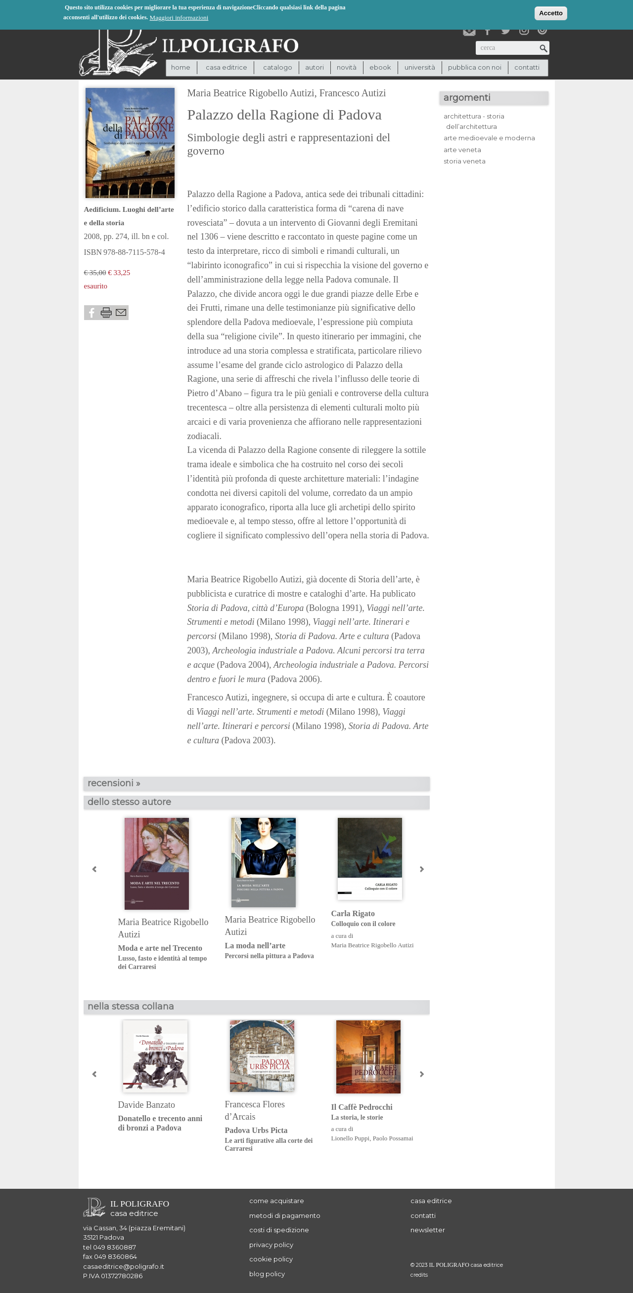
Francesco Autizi (352, 92)
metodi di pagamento (284, 1215)
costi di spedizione (279, 1230)
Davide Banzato (146, 1105)
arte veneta (462, 150)
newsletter (427, 1230)
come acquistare (276, 1201)
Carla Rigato (377, 919)
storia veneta (465, 161)
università (420, 67)
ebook (380, 67)
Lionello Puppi (350, 1138)
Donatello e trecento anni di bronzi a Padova (160, 1123)
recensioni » (114, 783)
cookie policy (271, 1259)
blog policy (267, 1274)
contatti (527, 67)
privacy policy (271, 1245)
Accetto (551, 12)
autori (314, 67)
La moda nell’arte (270, 951)
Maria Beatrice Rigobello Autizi (251, 92)
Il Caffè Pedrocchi (377, 1112)
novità (347, 67)
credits (419, 1275)
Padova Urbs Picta (270, 1139)
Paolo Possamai (393, 1138)
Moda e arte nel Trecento (164, 957)
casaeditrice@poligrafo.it (123, 1266)
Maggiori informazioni (179, 16)
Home (180, 67)
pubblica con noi (474, 67)
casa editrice (431, 1201)
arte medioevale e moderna (489, 138)
